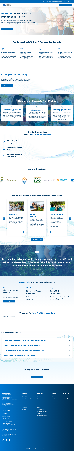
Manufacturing (39, 396)
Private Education (40, 409)
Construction (39, 398)
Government (39, 413)
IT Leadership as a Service (27, 404)
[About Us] (34, 5)
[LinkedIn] (6, 440)
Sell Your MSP (65, 398)
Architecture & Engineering (42, 411)
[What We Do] (18, 5)
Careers (64, 400)
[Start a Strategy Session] (65, 5)
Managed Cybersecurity (26, 398)
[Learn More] (16, 232)
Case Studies (54, 400)
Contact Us (65, 396)
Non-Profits (39, 407)
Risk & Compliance (25, 402)
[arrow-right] (70, 218)
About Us (53, 398)
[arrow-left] (4, 218)
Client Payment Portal (47, 1)
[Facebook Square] (9, 440)
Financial (38, 404)
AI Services (24, 409)
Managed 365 (24, 407)
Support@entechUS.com (57, 1)
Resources (54, 396)
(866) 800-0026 (68, 1)
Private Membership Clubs (42, 415)
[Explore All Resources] (37, 320)
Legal (38, 402)
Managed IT (24, 396)
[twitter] (3, 440)
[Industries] (27, 5)
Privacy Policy (45, 448)
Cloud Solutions (25, 400)
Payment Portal (55, 402)
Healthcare (39, 400)
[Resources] (42, 5)
